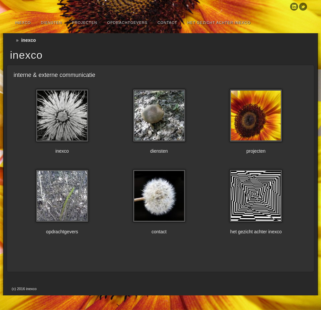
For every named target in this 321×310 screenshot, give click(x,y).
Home (13, 40)
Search (305, 23)
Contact (167, 23)
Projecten (84, 23)
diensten (51, 23)
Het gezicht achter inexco (219, 23)
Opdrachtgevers (127, 23)
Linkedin (294, 7)
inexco (23, 23)
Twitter (303, 7)
